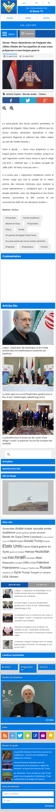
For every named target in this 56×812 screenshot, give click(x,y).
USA (5, 576)
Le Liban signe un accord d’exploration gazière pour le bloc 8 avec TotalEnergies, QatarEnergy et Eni (32, 605)
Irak (4, 557)
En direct (6, 667)
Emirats (46, 541)
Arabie (19, 528)
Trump (26, 572)
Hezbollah (42, 551)
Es (49, 3)
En (37, 3)
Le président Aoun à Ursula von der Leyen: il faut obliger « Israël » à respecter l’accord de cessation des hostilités (33, 618)
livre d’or (44, 667)
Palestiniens (28, 247)
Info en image (9, 476)
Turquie (34, 572)
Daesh (20, 541)
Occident (19, 563)
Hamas (29, 551)
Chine (25, 536)
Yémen (42, 94)
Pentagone (24, 568)
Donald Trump (33, 541)
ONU (26, 562)
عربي (24, 3)
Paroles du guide (10, 745)
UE (40, 573)
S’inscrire (49, 806)
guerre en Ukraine (16, 552)
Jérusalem (30, 558)
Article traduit (13, 94)
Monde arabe (30, 94)
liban (39, 557)
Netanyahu (8, 562)
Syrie (17, 572)
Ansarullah (11, 218)
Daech (13, 541)
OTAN (33, 562)
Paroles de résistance (12, 677)
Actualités (7, 461)
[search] (27, 454)
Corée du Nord (47, 537)
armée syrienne (22, 533)
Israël (21, 229)
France (26, 546)
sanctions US (7, 573)
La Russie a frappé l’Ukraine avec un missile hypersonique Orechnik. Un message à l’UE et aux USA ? (33, 644)
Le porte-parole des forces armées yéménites (26, 241)
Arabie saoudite (33, 528)
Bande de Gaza (13, 223)
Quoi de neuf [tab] (14, 585)
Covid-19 (5, 541)
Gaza (8, 229)
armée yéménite (37, 533)
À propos (10, 18)
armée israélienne (31, 218)
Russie (45, 567)
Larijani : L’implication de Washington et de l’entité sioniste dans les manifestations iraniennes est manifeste (32, 593)
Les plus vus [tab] (41, 585)
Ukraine (47, 572)
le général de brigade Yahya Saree (21, 235)
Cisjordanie (33, 223)
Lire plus (50, 720)
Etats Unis (12, 546)
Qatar (37, 568)
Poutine (31, 568)
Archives (46, 18)
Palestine (10, 247)
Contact (28, 18)
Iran (10, 557)
